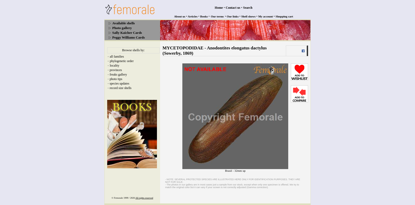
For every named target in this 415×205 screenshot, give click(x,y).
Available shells (123, 23)
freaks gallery (118, 74)
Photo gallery (122, 28)
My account (265, 16)
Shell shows (248, 16)
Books (204, 16)
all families (117, 56)
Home (219, 8)
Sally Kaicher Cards (127, 33)
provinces (116, 70)
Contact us (233, 8)
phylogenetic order (122, 61)
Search (247, 8)
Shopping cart (284, 16)
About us (180, 16)
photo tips (116, 79)
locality (114, 65)
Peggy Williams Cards (128, 37)
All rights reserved (144, 198)
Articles (193, 16)
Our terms (217, 16)
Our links (233, 16)
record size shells (121, 88)
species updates (119, 83)
